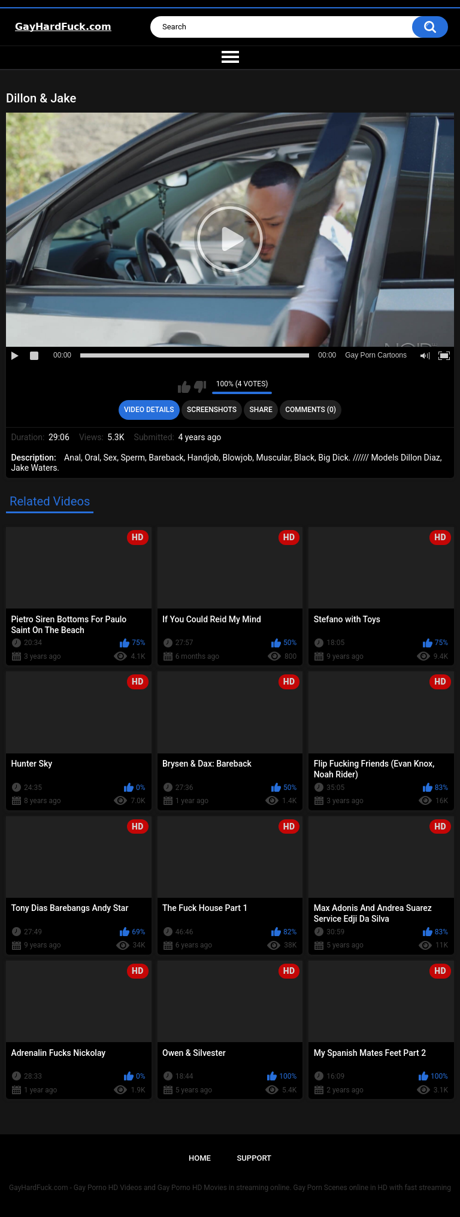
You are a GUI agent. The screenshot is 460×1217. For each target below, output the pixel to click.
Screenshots (212, 409)
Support (254, 1158)
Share (261, 409)
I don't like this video (199, 387)
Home (200, 1158)
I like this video (184, 387)
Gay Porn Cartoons (376, 355)
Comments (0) (310, 409)
